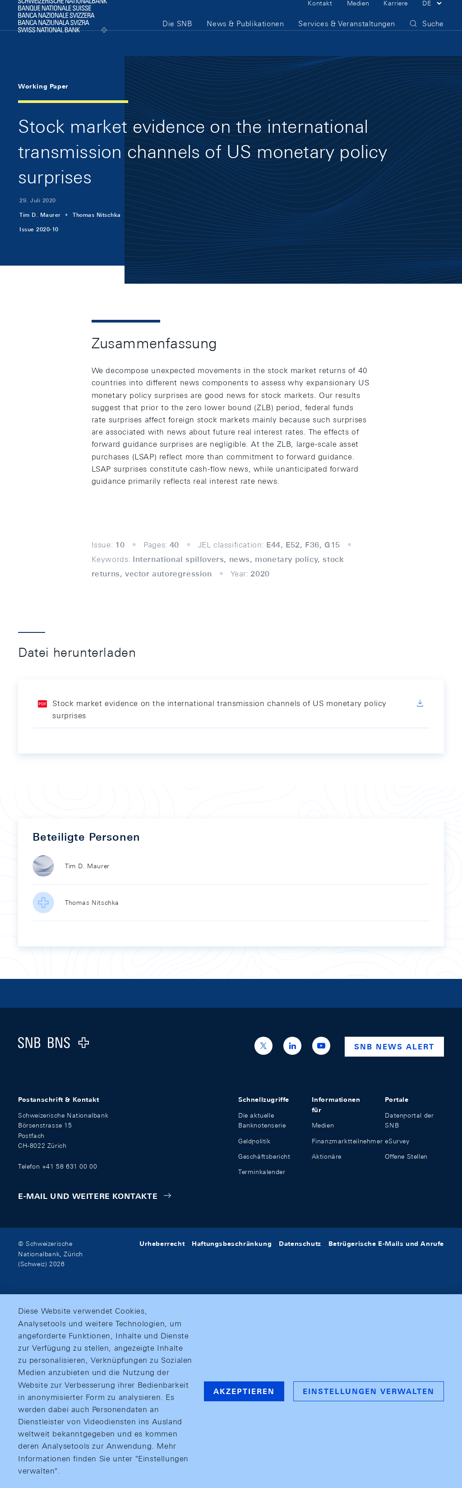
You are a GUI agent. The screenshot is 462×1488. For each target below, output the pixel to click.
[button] (433, 17)
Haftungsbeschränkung (232, 1244)
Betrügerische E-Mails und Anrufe (386, 1244)
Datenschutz (300, 1244)
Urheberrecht (162, 1244)
